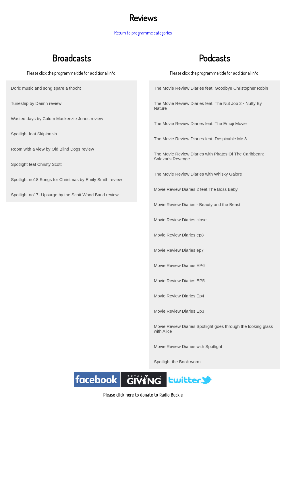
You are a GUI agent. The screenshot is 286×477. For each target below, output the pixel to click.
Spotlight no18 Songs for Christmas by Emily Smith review (66, 179)
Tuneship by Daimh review (36, 103)
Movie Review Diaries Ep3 (179, 311)
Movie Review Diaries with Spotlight (188, 346)
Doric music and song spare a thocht (46, 88)
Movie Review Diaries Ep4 (179, 295)
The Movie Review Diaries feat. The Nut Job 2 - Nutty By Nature (208, 106)
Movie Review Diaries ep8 (179, 234)
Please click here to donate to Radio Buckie (143, 395)
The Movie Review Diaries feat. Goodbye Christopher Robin (211, 88)
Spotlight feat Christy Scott (36, 164)
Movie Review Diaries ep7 (179, 250)
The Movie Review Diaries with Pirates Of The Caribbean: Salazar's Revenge (209, 156)
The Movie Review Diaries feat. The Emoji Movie (200, 123)
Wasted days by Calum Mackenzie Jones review (57, 118)
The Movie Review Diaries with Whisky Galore (198, 174)
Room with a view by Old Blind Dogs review (52, 149)
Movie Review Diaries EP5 (179, 280)
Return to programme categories (143, 33)
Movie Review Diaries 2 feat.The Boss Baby (196, 189)
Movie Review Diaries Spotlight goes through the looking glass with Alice (213, 329)
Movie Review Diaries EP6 (179, 265)
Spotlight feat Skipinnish (34, 133)
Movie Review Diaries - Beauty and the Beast (197, 204)
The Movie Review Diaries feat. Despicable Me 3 (200, 138)
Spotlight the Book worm (177, 361)
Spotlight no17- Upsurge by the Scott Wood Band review (65, 194)
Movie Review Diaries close (180, 219)
